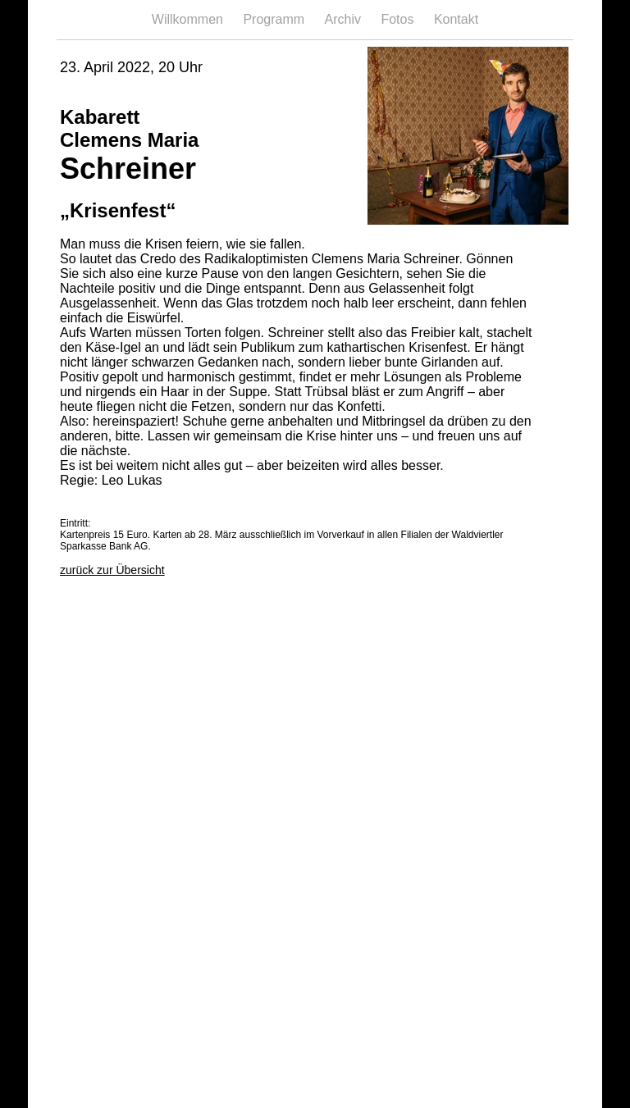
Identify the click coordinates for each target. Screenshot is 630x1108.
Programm (275, 19)
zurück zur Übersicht (112, 570)
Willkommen (189, 19)
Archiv (345, 19)
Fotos (399, 19)
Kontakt (456, 19)
